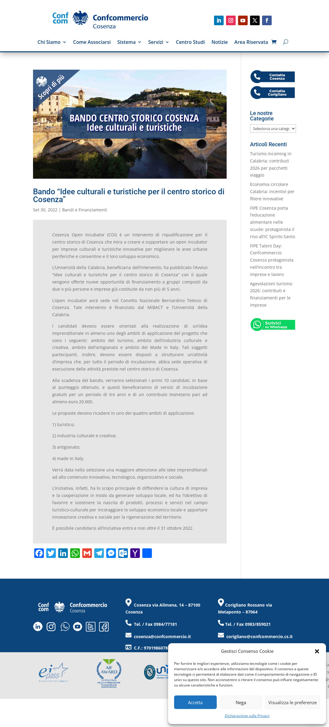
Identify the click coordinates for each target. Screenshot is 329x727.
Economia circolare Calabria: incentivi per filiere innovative (272, 191)
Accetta (195, 702)
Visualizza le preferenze (292, 702)
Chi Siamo (49, 42)
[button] (317, 651)
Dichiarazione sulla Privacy (247, 715)
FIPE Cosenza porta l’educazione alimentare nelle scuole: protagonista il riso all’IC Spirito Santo (272, 222)
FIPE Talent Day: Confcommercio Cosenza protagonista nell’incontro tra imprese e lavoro (272, 260)
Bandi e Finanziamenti (84, 210)
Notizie (219, 42)
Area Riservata (251, 42)
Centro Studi (190, 42)
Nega (241, 702)
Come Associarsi (92, 42)
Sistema (126, 42)
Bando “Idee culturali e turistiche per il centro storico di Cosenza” (129, 195)
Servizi (155, 42)
